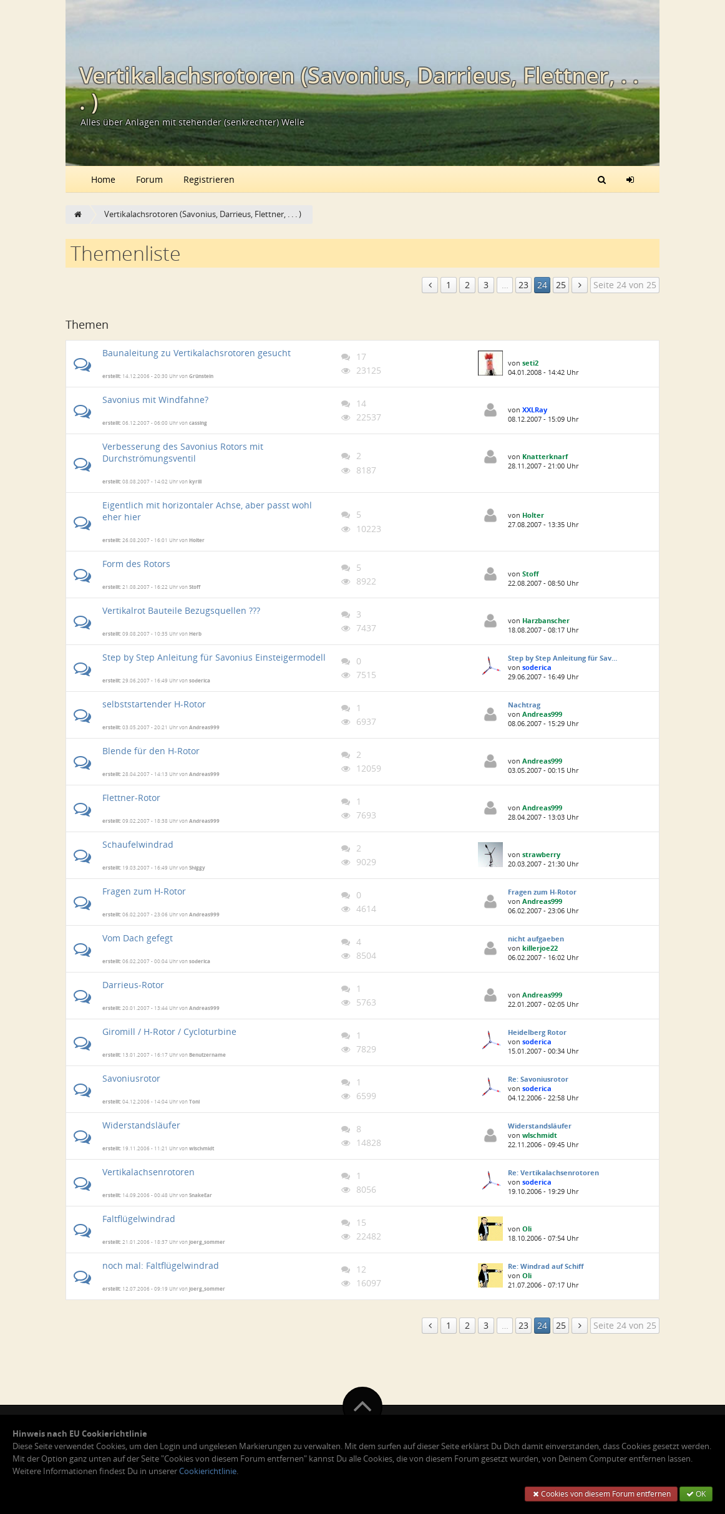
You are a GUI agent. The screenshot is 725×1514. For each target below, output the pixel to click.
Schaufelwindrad (137, 844)
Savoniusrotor (131, 1078)
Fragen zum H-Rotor (144, 891)
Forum (149, 179)
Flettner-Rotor (131, 797)
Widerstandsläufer (141, 1125)
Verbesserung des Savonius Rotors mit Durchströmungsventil (182, 452)
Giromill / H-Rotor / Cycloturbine (169, 1031)
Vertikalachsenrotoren (148, 1172)
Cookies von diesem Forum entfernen (601, 1493)
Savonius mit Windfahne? (155, 399)
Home (103, 179)
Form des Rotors (136, 564)
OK (696, 1493)
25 (561, 285)
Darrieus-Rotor (133, 985)
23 (523, 285)
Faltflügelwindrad (138, 1219)
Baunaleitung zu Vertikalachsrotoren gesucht (196, 353)
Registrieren (209, 179)
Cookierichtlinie (207, 1471)
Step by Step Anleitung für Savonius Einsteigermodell (214, 657)
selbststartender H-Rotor (154, 704)
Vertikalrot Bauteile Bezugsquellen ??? (181, 610)
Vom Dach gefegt (137, 938)
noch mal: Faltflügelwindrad (160, 1265)
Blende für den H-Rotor (151, 751)
